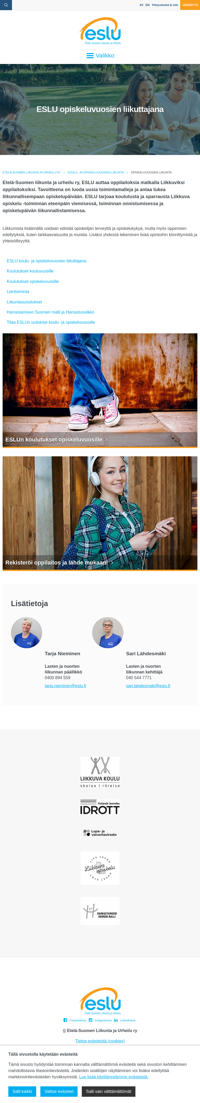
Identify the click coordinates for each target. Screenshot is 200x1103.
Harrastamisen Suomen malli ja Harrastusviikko (50, 312)
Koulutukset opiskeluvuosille (33, 281)
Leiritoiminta (18, 291)
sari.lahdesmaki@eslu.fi (148, 686)
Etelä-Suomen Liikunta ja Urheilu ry (32, 172)
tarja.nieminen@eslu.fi (65, 686)
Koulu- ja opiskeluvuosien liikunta (96, 172)
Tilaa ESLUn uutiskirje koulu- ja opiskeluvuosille (51, 322)
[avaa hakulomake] (6, 5)
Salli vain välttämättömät (108, 1091)
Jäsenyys (190, 5)
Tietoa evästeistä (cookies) (100, 1041)
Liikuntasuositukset (24, 302)
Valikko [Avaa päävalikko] (100, 55)
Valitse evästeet (59, 1091)
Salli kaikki (22, 1091)
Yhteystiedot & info (165, 5)
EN (148, 5)
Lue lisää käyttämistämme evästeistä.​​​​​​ (113, 1077)
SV (141, 5)
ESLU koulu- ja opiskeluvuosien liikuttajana (46, 261)
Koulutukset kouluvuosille (30, 271)
